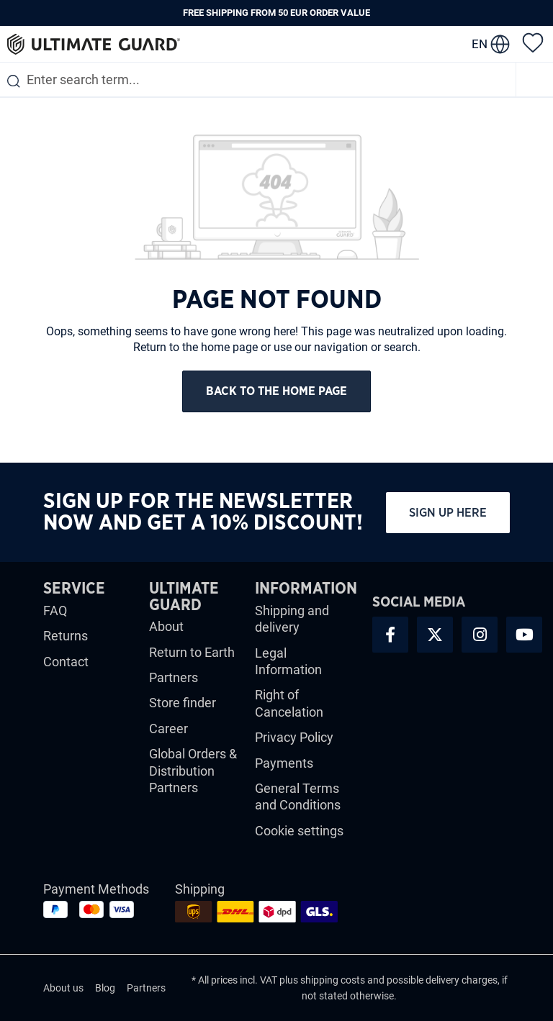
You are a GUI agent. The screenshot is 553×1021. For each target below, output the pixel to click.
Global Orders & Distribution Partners (193, 770)
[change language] (491, 44)
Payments (284, 763)
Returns (65, 635)
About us (63, 988)
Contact (66, 661)
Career (168, 728)
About (166, 626)
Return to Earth (192, 652)
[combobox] (258, 79)
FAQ (55, 610)
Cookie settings (299, 830)
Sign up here (448, 513)
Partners (173, 677)
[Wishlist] (532, 41)
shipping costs (332, 980)
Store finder (182, 702)
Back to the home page (276, 391)
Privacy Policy (294, 737)
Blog (105, 988)
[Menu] (535, 79)
